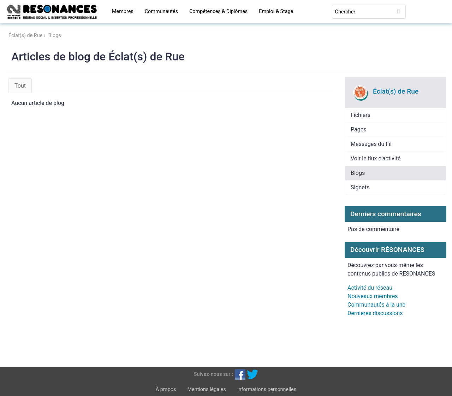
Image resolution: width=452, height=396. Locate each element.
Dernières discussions (375, 313)
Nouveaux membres (372, 296)
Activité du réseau (369, 287)
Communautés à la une (376, 304)
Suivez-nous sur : (213, 374)
